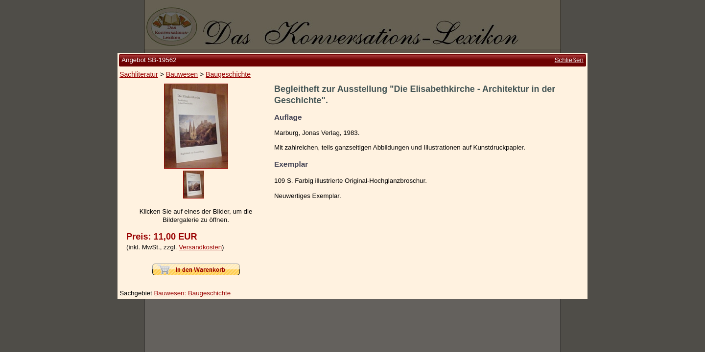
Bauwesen (182, 74)
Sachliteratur (138, 74)
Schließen (569, 60)
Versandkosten (200, 247)
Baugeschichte (228, 74)
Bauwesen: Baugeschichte (192, 293)
